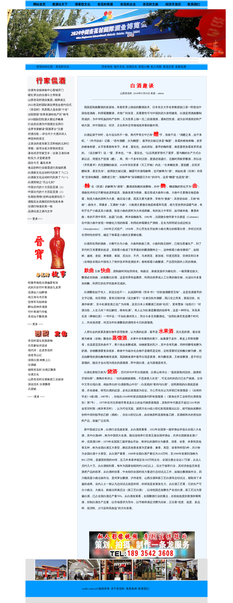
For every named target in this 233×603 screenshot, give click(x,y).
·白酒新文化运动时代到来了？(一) (47, 177)
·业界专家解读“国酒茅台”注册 (45, 129)
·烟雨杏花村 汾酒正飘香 (41, 369)
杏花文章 (168, 66)
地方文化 (119, 66)
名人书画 (156, 66)
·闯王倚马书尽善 (37, 297)
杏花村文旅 (150, 4)
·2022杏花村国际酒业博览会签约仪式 (49, 104)
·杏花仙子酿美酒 (37, 316)
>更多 (35, 396)
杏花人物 (143, 66)
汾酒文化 (131, 66)
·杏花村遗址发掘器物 (40, 340)
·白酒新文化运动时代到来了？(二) (47, 172)
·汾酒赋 (31, 364)
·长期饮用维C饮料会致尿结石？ (46, 196)
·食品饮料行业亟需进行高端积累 (46, 167)
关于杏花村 (118, 588)
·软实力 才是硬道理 (38, 158)
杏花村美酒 (105, 4)
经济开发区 (173, 4)
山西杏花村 (126, 93)
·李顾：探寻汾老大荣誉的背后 (45, 148)
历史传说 (107, 66)
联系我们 (193, 4)
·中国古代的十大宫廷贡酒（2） (46, 187)
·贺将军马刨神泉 (37, 302)
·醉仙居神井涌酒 (37, 306)
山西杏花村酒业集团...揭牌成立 (47, 99)
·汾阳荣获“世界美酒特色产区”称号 (48, 114)
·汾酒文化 (33, 374)
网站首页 (39, 4)
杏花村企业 (128, 4)
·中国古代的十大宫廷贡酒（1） (46, 191)
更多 (35, 218)
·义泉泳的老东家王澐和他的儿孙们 (48, 143)
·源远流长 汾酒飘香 (38, 384)
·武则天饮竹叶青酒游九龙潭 (44, 287)
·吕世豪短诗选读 (37, 345)
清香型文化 (82, 4)
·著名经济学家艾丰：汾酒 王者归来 (48, 153)
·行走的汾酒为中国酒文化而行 (45, 124)
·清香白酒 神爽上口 (38, 360)
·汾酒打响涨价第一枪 (40, 206)
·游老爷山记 (34, 355)
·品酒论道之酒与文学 (40, 211)
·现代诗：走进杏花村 (40, 350)
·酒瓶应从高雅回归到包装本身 (45, 201)
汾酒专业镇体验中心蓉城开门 (46, 90)
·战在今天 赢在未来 (39, 162)
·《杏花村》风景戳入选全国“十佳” (48, 109)
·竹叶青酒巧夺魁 (37, 311)
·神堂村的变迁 (35, 138)
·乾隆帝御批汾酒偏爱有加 (42, 282)
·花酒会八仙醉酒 (37, 292)
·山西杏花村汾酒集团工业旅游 (45, 379)
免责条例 (131, 588)
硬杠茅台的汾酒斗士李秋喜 (44, 95)
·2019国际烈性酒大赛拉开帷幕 (45, 119)
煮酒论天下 (60, 4)
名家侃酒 (180, 66)
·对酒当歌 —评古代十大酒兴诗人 (47, 133)
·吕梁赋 (31, 389)
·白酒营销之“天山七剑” (41, 182)
